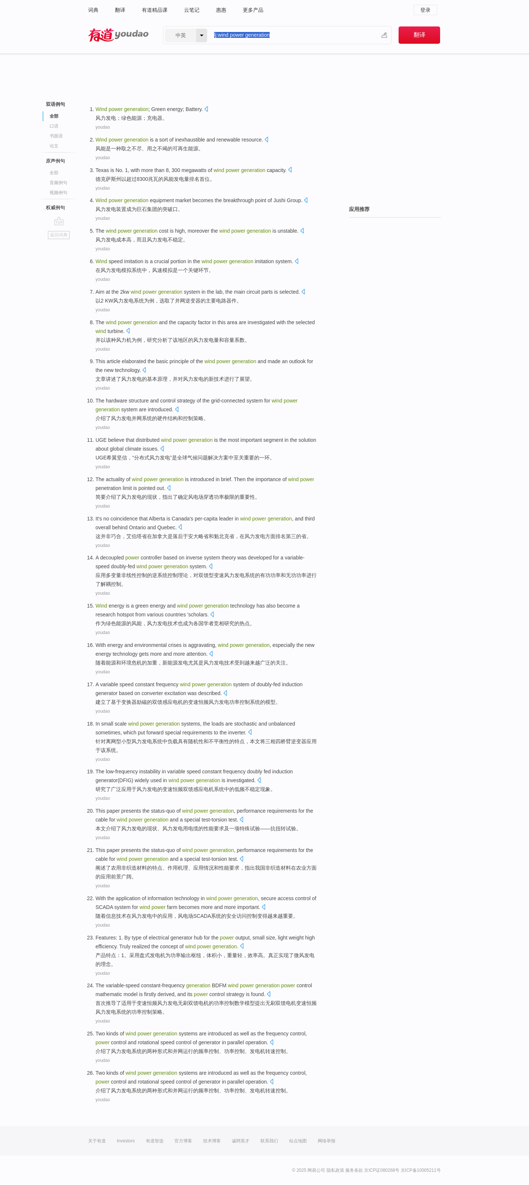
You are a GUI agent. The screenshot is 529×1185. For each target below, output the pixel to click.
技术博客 (212, 1140)
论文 (54, 145)
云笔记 (191, 10)
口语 (54, 126)
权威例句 (55, 207)
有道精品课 (155, 10)
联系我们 (269, 1140)
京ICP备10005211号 (421, 1170)
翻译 (120, 10)
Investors (126, 1140)
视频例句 (58, 192)
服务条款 (354, 1170)
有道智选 (154, 1140)
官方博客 (183, 1140)
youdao (103, 127)
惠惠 (221, 10)
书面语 (56, 136)
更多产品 (253, 10)
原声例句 (55, 161)
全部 (54, 116)
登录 (425, 10)
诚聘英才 (240, 1140)
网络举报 (326, 1140)
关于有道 (97, 1140)
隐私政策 (335, 1170)
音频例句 (58, 182)
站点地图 (298, 1140)
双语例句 (55, 104)
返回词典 (59, 234)
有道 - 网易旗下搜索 (118, 35)
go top (59, 220)
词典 (93, 10)
